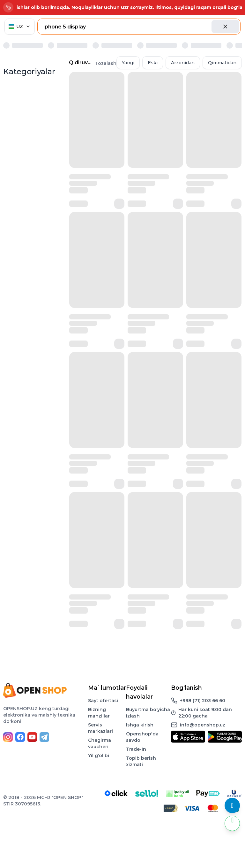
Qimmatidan (222, 63)
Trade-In (136, 749)
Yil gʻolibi (98, 755)
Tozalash (105, 63)
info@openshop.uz (202, 725)
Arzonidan (183, 63)
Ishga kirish (139, 725)
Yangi (128, 63)
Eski (153, 63)
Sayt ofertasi (103, 700)
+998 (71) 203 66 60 (202, 700)
